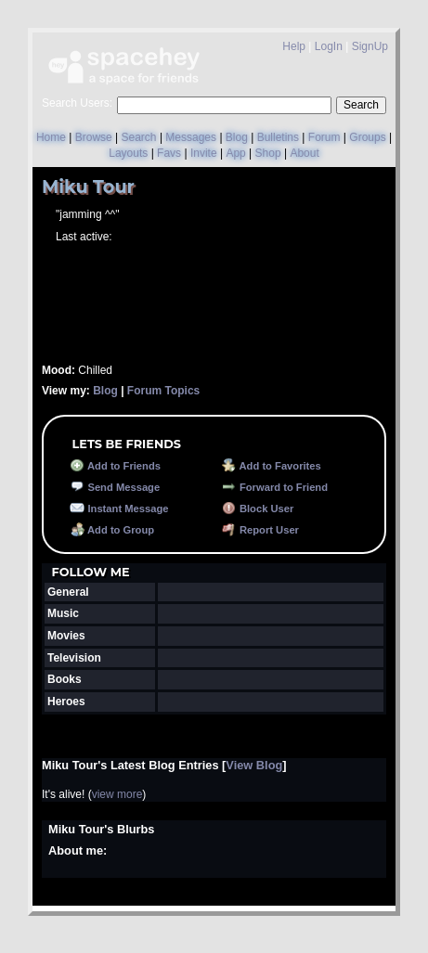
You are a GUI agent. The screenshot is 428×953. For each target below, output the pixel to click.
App (235, 153)
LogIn (329, 46)
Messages (190, 137)
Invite (203, 153)
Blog (237, 137)
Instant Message (119, 508)
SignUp (370, 46)
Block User (258, 508)
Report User (260, 529)
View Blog (254, 765)
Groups (367, 137)
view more (117, 794)
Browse (93, 137)
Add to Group (112, 529)
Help (293, 46)
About (304, 153)
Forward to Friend (275, 487)
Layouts (128, 153)
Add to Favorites (271, 465)
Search (361, 104)
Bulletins (278, 137)
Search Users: (77, 103)
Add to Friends (115, 465)
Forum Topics (163, 390)
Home (51, 137)
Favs (169, 153)
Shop (268, 153)
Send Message (115, 487)
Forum (324, 137)
